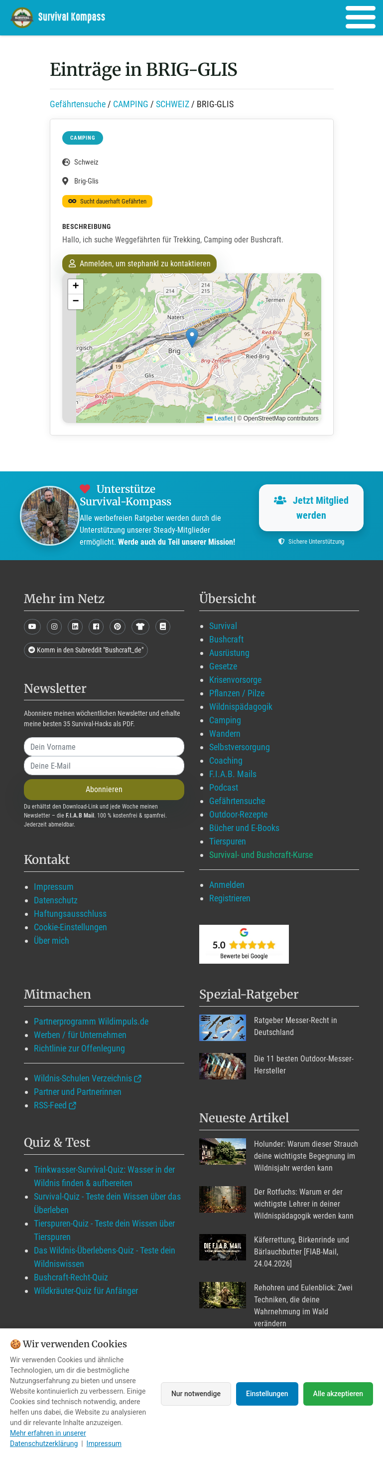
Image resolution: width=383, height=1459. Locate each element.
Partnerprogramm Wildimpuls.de (91, 1021)
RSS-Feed (50, 1105)
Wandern (225, 733)
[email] (104, 765)
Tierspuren (227, 841)
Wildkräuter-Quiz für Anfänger (86, 1290)
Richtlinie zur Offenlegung (79, 1048)
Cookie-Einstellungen (70, 927)
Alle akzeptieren (338, 1394)
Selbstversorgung (239, 747)
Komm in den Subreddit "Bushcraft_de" (85, 650)
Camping (225, 720)
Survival (223, 626)
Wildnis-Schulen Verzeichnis (83, 1078)
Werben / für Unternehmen (80, 1035)
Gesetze (223, 666)
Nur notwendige (196, 1394)
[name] (104, 746)
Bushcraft (226, 639)
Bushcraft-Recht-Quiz (71, 1277)
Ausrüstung (229, 652)
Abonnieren (104, 789)
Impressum (54, 886)
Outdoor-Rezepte (238, 814)
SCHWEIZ (172, 104)
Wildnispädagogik (240, 706)
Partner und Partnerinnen (78, 1091)
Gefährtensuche (78, 104)
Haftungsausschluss (70, 913)
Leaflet (219, 418)
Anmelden (227, 884)
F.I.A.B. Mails (232, 774)
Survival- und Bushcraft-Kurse (261, 854)
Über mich (51, 940)
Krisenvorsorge (235, 679)
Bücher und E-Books (244, 828)
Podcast (223, 787)
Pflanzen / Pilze (236, 693)
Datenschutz (56, 900)
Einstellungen (267, 1394)
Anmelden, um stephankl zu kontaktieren (140, 263)
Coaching (226, 760)
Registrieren (230, 898)
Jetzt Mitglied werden (311, 507)
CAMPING (130, 104)
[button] (192, 338)
